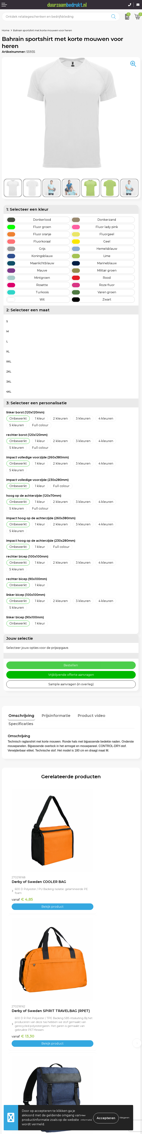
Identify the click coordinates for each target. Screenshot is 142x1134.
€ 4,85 (22, 864)
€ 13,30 (86, 875)
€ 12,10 (86, 979)
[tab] (20, 715)
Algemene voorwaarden (91, 1074)
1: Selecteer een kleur (27, 209)
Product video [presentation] (87, 714)
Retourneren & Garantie (20, 1091)
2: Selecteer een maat (28, 310)
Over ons (79, 1024)
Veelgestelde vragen (88, 1030)
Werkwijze (80, 1035)
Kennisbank (81, 1041)
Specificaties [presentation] (118, 714)
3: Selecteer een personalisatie (36, 403)
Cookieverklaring (85, 1080)
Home (5, 30)
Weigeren (124, 1117)
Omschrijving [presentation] (20, 714)
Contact (8, 1074)
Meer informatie (86, 1117)
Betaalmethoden (14, 1080)
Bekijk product (39, 871)
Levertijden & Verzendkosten (23, 1086)
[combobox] (55, 16)
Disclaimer (80, 1091)
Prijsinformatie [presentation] (53, 714)
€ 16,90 (23, 979)
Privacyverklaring (86, 1086)
